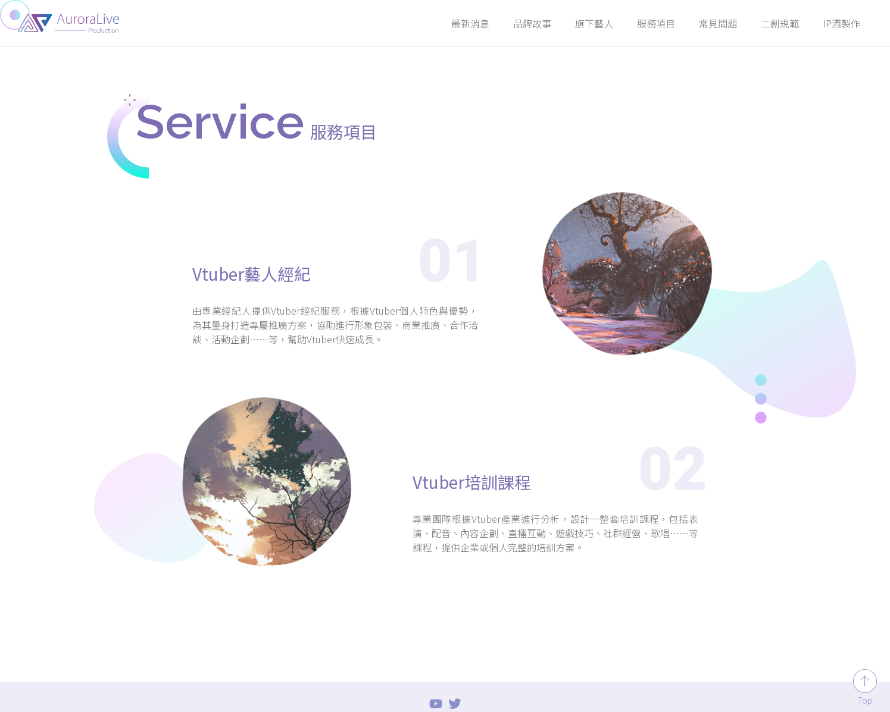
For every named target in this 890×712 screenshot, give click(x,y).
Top (864, 700)
